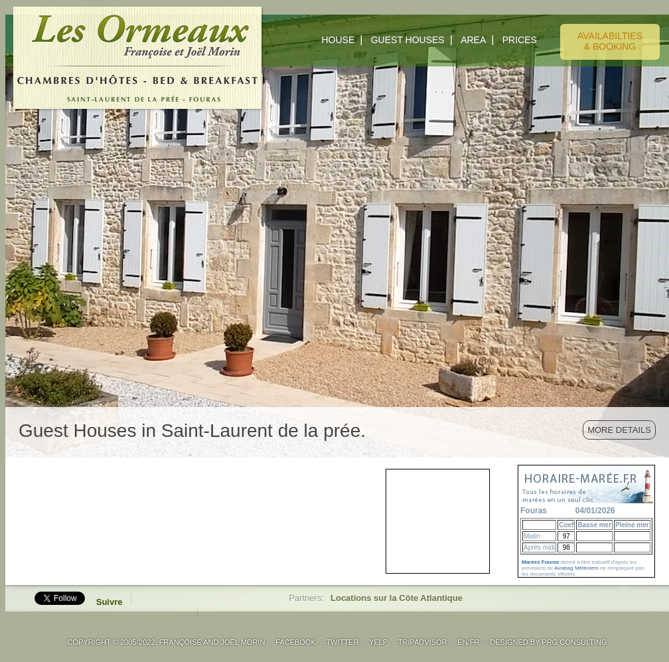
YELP (378, 642)
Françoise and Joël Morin (212, 642)
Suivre (109, 602)
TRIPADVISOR (422, 642)
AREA (473, 40)
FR (475, 642)
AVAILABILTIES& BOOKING (609, 41)
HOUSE (337, 40)
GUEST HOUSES (408, 40)
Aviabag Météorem (576, 568)
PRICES (519, 40)
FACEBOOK (295, 642)
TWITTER (342, 642)
